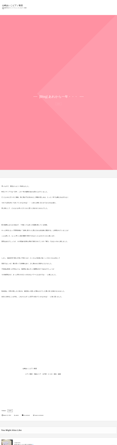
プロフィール (86, 9)
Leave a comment (39, 415)
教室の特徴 (66, 9)
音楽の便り (18, 444)
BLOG (95, 9)
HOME (58, 9)
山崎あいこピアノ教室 (13, 5)
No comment (27, 415)
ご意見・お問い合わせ (106, 9)
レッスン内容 (75, 9)
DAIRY (10, 410)
